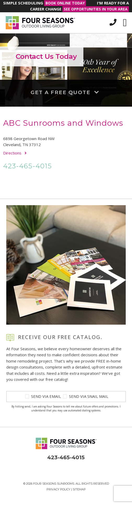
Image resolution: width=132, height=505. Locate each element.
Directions (15, 153)
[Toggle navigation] (125, 22)
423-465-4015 (27, 166)
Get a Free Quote (66, 92)
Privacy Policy (58, 489)
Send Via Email (46, 396)
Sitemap (79, 489)
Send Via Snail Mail (88, 396)
